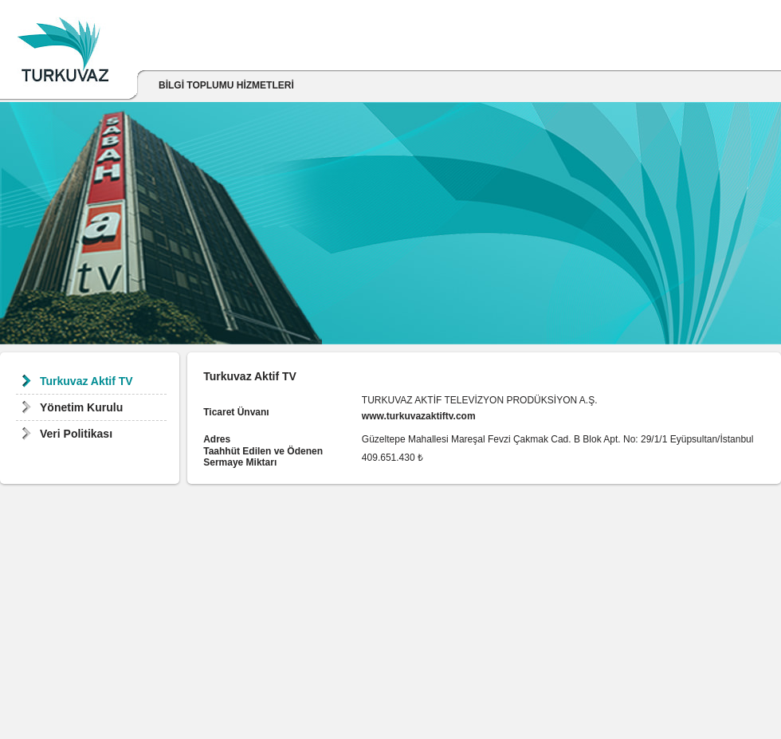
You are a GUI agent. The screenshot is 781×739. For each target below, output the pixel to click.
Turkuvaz (63, 54)
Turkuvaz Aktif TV (86, 381)
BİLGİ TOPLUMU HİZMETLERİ (226, 85)
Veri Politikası (76, 433)
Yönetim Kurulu (81, 407)
